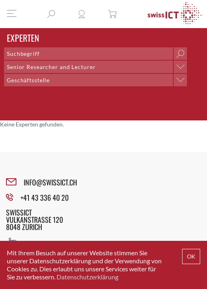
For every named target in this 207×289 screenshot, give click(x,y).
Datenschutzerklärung (87, 277)
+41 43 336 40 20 (44, 197)
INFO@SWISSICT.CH (50, 182)
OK (191, 256)
